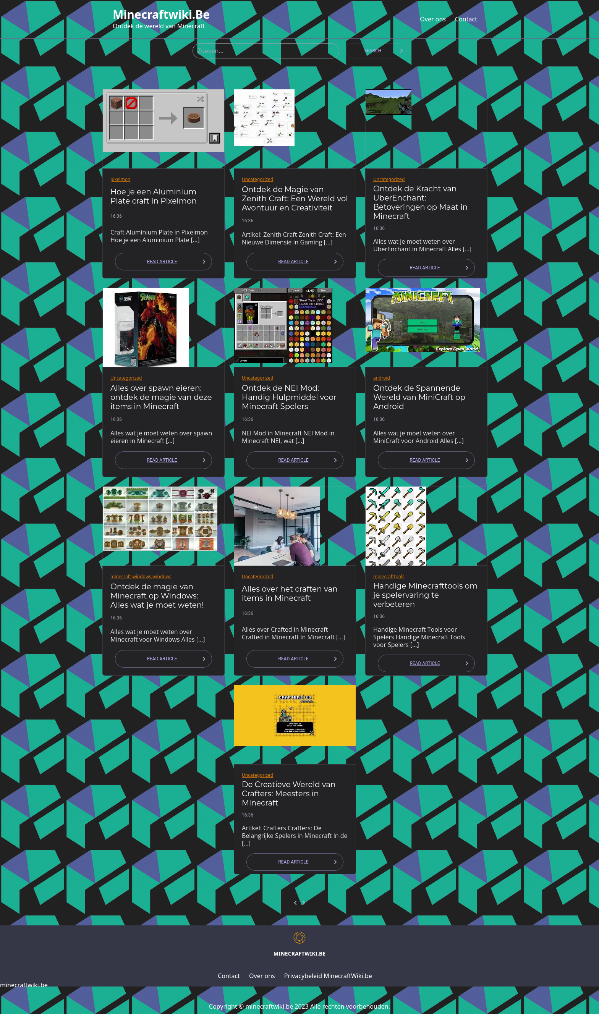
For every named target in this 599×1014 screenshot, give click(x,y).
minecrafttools (389, 576)
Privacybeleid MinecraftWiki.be (328, 976)
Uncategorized (257, 179)
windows (162, 576)
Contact (466, 19)
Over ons (433, 19)
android (381, 378)
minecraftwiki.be (161, 14)
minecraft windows (130, 576)
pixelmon (120, 179)
